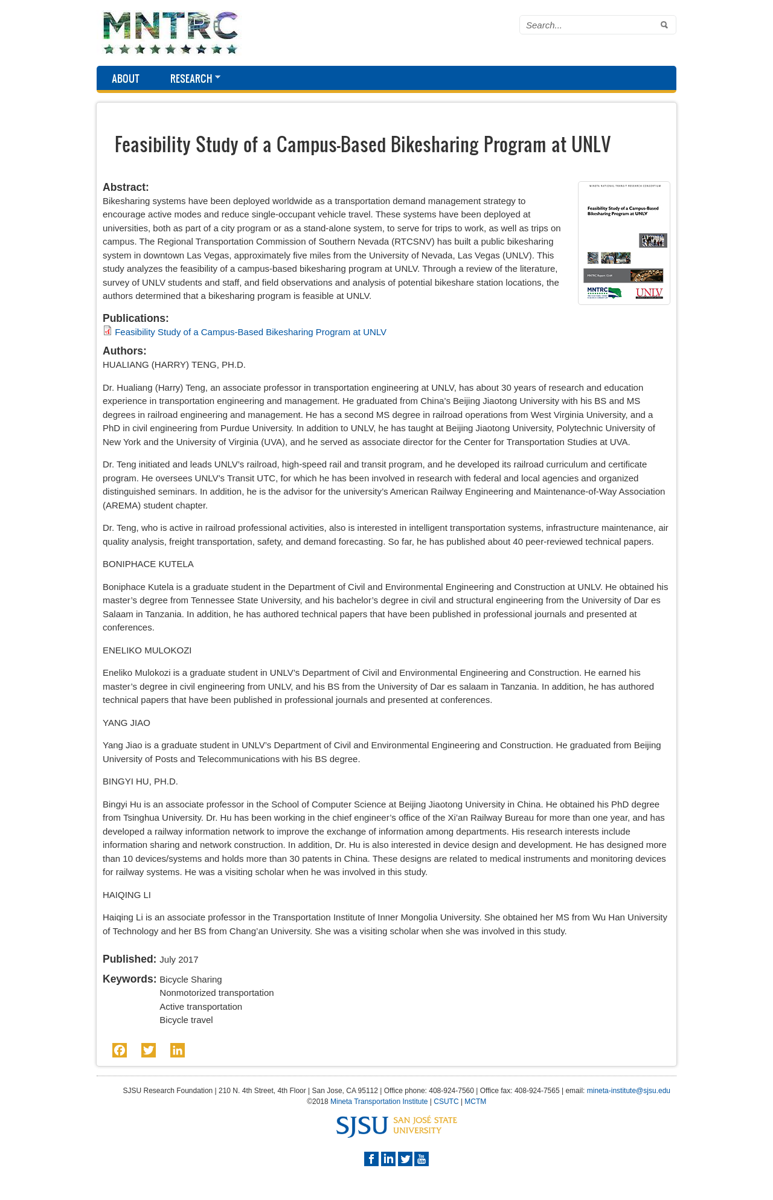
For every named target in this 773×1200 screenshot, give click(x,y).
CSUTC (446, 1101)
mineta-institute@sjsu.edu (628, 1090)
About (126, 78)
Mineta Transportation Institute (379, 1101)
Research (187, 79)
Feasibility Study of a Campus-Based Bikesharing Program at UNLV (250, 332)
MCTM (475, 1101)
